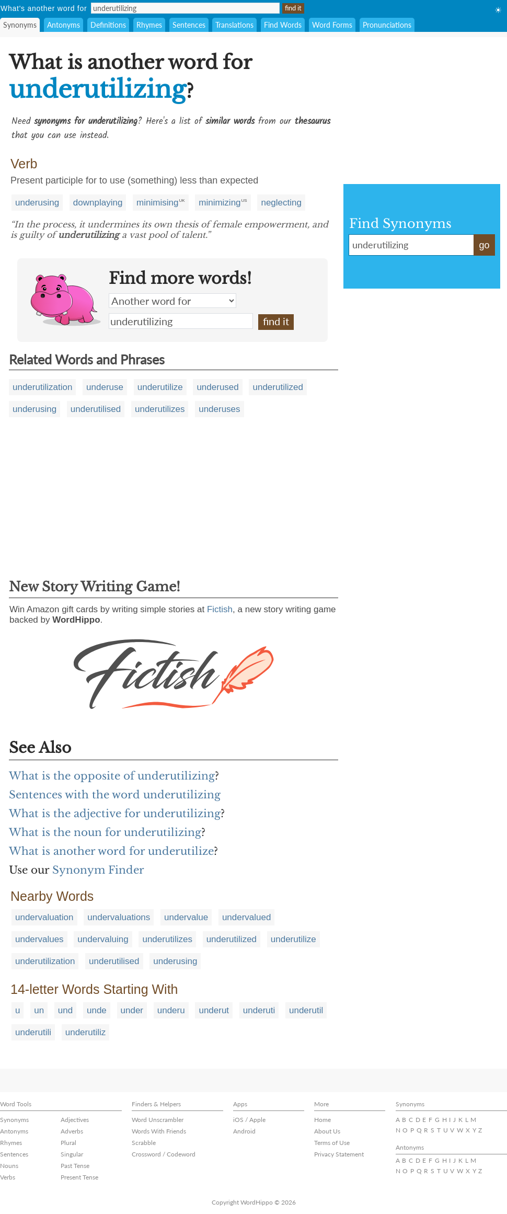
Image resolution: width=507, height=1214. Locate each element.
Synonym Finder (98, 870)
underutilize (160, 387)
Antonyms (63, 24)
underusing (37, 203)
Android (244, 1131)
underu (171, 1010)
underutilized (277, 387)
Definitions (108, 24)
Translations (234, 24)
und (65, 1010)
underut (214, 1010)
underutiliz (85, 1032)
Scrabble (144, 1143)
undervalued (246, 917)
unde (97, 1010)
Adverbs (72, 1131)
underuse (104, 387)
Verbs (7, 1177)
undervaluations (118, 917)
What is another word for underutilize (111, 851)
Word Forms (332, 24)
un (39, 1010)
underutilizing (181, 321)
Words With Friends (159, 1131)
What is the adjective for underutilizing (115, 813)
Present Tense (79, 1177)
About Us (327, 1131)
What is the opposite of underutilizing (112, 776)
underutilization (42, 387)
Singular (72, 1154)
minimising (157, 203)
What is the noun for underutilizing (105, 832)
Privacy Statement (339, 1154)
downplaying (98, 203)
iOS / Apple (249, 1120)
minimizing (219, 203)
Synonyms (20, 24)
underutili (33, 1032)
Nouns (9, 1166)
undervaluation (44, 917)
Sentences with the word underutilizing (115, 794)
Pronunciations (387, 24)
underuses (219, 409)
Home (322, 1120)
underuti (259, 1010)
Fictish (220, 609)
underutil (306, 1010)
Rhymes (149, 24)
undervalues (39, 939)
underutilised (96, 409)
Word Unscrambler (157, 1120)
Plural (68, 1143)
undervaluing (102, 939)
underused (217, 387)
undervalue (186, 917)
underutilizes (160, 409)
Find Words (283, 24)
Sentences (188, 24)
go (484, 245)
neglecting (281, 203)
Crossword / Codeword (163, 1154)
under (132, 1010)
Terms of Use (332, 1143)
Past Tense (75, 1166)
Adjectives (75, 1120)
